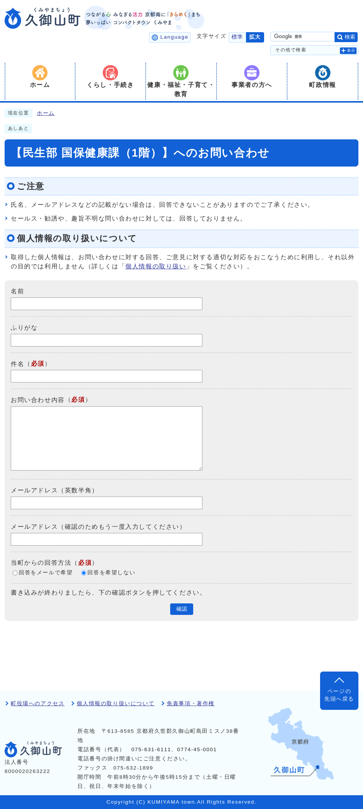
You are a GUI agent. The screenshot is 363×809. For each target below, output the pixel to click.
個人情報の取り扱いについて (115, 703)
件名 (17, 363)
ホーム (46, 113)
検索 (350, 37)
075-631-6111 (151, 749)
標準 (237, 37)
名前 (17, 291)
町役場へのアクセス (37, 703)
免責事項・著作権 (191, 703)
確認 (181, 609)
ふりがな (24, 327)
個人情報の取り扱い (155, 266)
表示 (351, 50)
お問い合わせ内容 (38, 400)
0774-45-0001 (197, 749)
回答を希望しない (111, 572)
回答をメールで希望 (45, 572)
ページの (339, 695)
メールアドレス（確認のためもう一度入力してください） (98, 526)
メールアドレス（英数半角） (55, 490)
